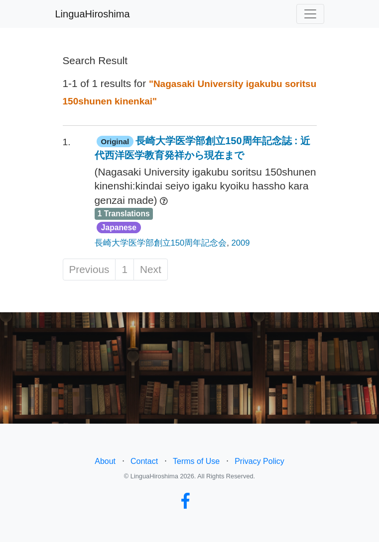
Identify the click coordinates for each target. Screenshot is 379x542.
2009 (241, 243)
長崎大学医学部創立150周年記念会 (161, 243)
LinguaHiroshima (92, 13)
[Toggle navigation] (310, 14)
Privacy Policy (259, 461)
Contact (144, 461)
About (105, 461)
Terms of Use (196, 461)
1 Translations (124, 213)
